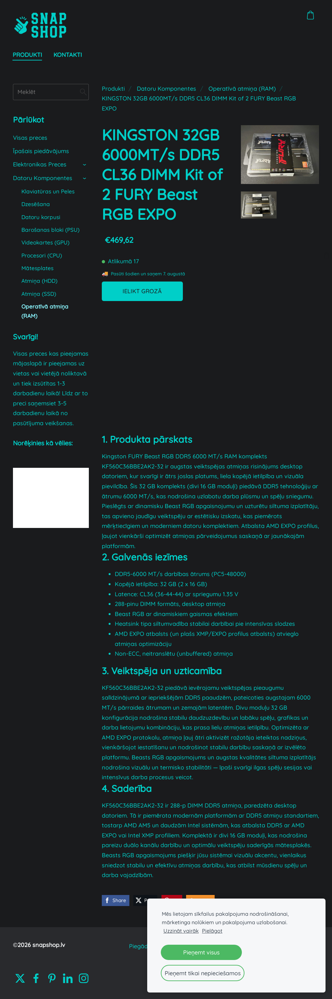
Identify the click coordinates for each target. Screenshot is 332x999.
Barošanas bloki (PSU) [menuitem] (50, 229)
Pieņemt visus (201, 952)
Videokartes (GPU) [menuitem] (45, 242)
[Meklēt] (51, 92)
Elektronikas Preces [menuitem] (39, 164)
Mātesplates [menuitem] (37, 268)
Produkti (113, 88)
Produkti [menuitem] (27, 55)
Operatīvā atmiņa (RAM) (242, 88)
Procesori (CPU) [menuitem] (41, 255)
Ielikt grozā (142, 291)
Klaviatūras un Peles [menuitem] (48, 191)
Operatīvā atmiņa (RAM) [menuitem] (44, 311)
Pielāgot (212, 930)
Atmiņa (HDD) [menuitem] (39, 280)
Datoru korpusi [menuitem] (40, 217)
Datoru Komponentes (166, 88)
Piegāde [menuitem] (140, 946)
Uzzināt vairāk (181, 930)
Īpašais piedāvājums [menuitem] (41, 151)
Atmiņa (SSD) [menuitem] (38, 293)
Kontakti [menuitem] (68, 55)
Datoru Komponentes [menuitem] (42, 178)
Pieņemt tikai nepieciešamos (203, 973)
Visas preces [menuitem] (30, 137)
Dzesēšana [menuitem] (35, 204)
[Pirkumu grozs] (310, 15)
